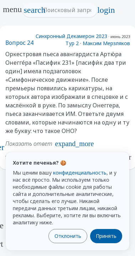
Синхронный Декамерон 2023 (71, 36)
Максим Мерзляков (106, 43)
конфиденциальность (80, 172)
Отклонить (67, 236)
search (34, 10)
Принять (106, 236)
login (106, 10)
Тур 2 (72, 43)
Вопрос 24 (19, 43)
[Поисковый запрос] (66, 10)
